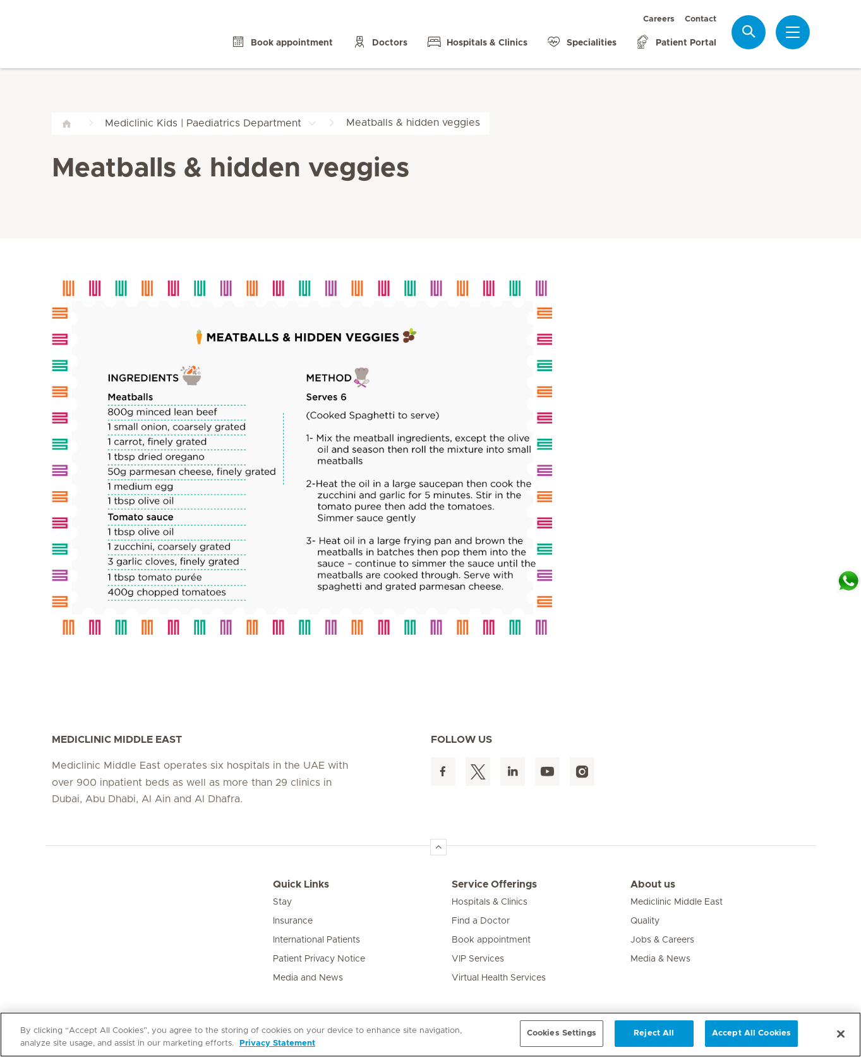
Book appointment (491, 940)
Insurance (293, 921)
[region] (430, 1034)
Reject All (654, 1033)
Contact (700, 19)
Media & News (660, 959)
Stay (282, 902)
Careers (659, 19)
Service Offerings (494, 884)
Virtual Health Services (499, 978)
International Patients (316, 940)
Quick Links (301, 884)
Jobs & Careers (662, 940)
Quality (644, 921)
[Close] (841, 1034)
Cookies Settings (561, 1033)
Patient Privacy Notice (319, 959)
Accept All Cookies (751, 1033)
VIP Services (478, 959)
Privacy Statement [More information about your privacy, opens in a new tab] (277, 1043)
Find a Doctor (481, 921)
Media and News (308, 978)
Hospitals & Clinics (489, 902)
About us (652, 884)
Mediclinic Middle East (676, 902)
